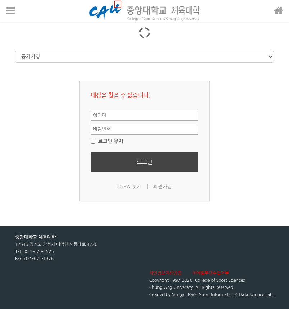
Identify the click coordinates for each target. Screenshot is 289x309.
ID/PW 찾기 (129, 186)
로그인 (144, 162)
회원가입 (162, 186)
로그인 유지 (107, 141)
